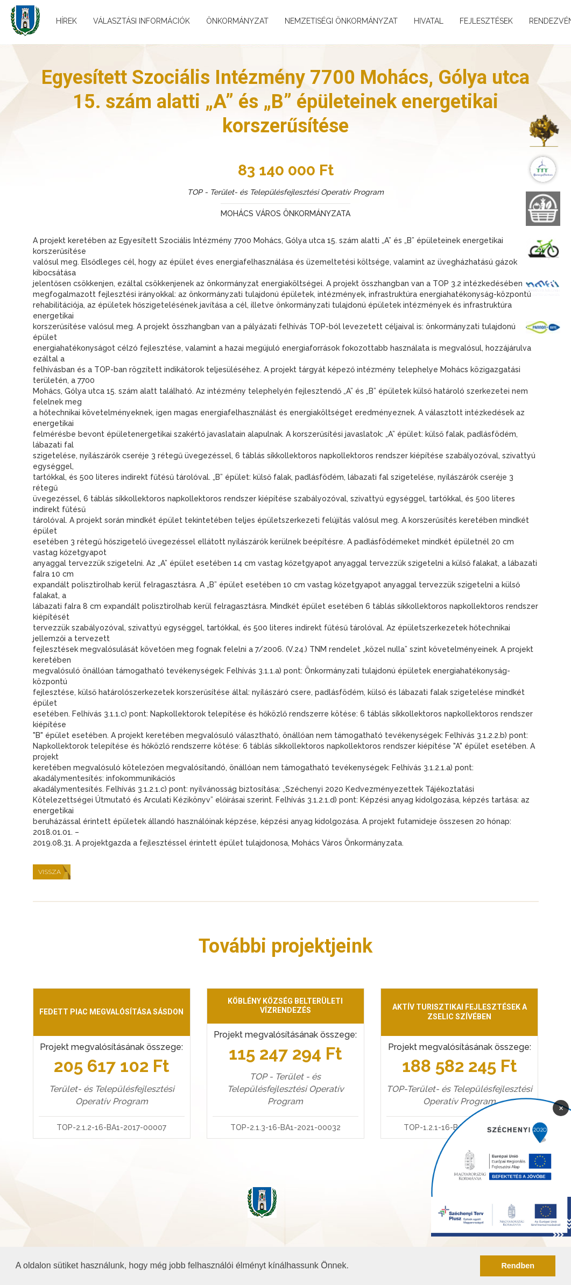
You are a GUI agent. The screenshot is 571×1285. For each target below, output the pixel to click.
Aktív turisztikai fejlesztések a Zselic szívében (459, 1012)
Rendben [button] (517, 1265)
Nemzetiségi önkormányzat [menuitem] (341, 21)
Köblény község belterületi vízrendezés (285, 1006)
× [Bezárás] (561, 1107)
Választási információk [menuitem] (141, 21)
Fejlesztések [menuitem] (486, 21)
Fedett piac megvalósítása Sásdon (111, 1011)
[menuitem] (543, 130)
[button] (352, 1266)
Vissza (49, 872)
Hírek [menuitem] (66, 21)
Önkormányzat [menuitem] (237, 21)
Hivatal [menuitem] (428, 21)
